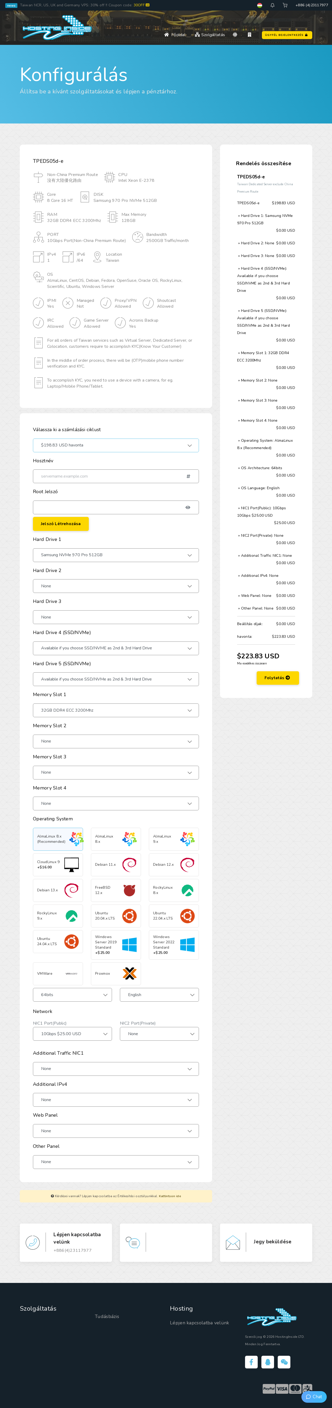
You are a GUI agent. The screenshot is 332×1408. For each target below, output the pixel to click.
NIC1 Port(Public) (50, 1023)
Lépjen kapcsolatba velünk (199, 1323)
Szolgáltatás (210, 32)
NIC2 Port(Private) (138, 1023)
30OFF (142, 5)
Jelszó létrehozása (61, 524)
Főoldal (174, 32)
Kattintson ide (170, 1196)
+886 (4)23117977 (311, 5)
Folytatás (277, 774)
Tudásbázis (107, 1316)
